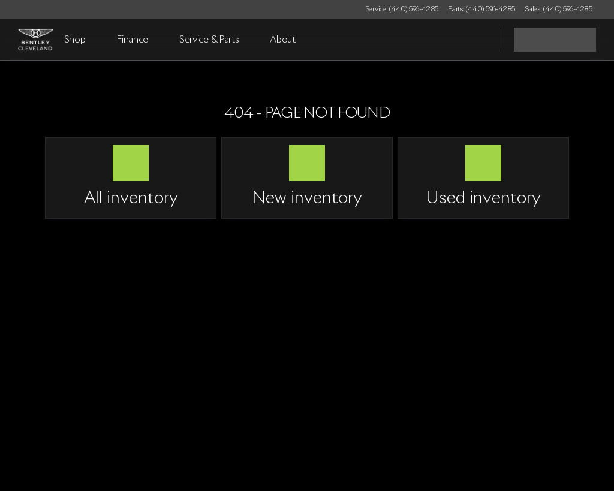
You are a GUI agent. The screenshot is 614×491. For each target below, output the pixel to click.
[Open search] (474, 39)
